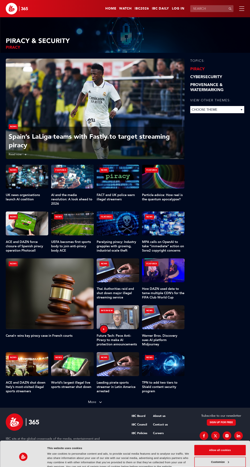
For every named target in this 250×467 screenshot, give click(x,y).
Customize (220, 445)
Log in (178, 8)
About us (159, 416)
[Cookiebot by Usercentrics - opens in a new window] (23, 460)
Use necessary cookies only (220, 457)
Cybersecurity (206, 77)
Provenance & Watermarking (207, 87)
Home (110, 8)
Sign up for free (221, 422)
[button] (241, 8)
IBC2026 (142, 8)
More (92, 402)
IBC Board (138, 416)
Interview (107, 310)
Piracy (197, 69)
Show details (55, 459)
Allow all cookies (220, 433)
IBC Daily (160, 8)
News (13, 126)
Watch (125, 8)
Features (60, 170)
